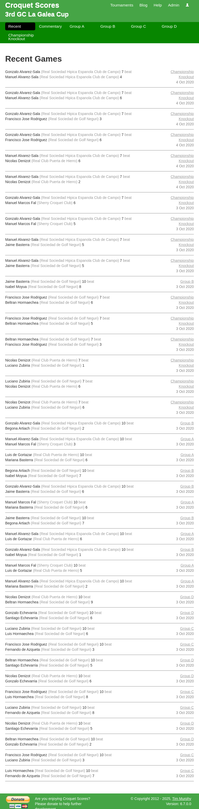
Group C (138, 26)
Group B (107, 26)
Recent (14, 26)
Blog (143, 5)
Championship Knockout (21, 37)
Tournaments (121, 5)
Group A (77, 26)
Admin (173, 5)
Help (158, 5)
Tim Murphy (181, 799)
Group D (169, 26)
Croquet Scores (32, 5)
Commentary (50, 26)
